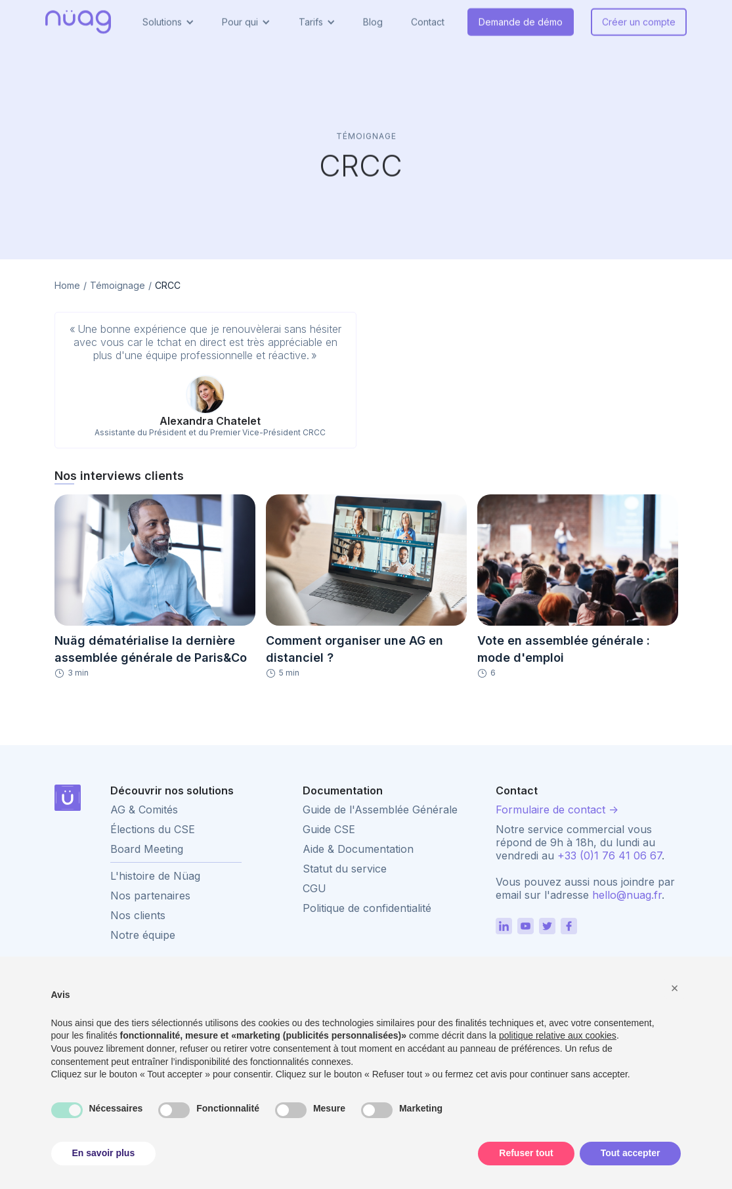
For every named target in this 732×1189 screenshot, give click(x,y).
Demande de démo (521, 15)
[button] (674, 988)
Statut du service (345, 868)
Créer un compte (639, 15)
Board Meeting (146, 848)
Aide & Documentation (358, 848)
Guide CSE (329, 829)
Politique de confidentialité (367, 908)
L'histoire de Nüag (155, 875)
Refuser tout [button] (526, 1153)
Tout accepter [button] (630, 1153)
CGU (314, 888)
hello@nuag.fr (627, 894)
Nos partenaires (150, 895)
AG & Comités (144, 809)
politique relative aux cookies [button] (557, 1035)
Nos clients (137, 915)
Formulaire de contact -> (557, 809)
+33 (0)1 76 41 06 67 (609, 855)
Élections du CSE (152, 829)
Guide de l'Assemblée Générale (380, 809)
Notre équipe (142, 934)
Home (67, 285)
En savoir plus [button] (103, 1153)
